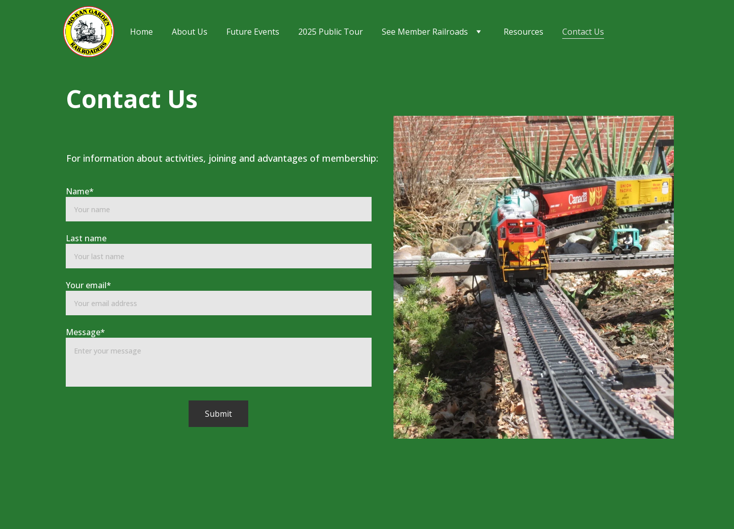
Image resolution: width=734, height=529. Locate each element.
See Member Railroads (425, 31)
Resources (523, 31)
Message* (85, 332)
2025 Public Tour (330, 31)
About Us (189, 31)
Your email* (88, 285)
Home (141, 31)
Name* (80, 191)
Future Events (252, 31)
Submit (218, 413)
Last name (86, 238)
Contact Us (583, 31)
